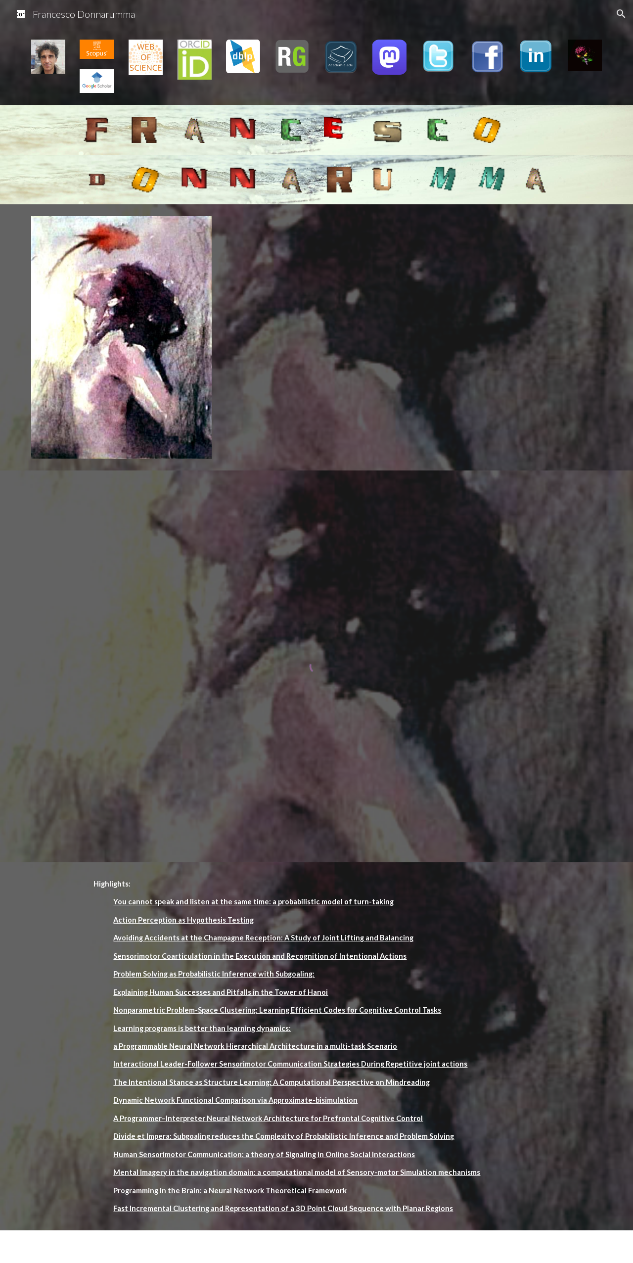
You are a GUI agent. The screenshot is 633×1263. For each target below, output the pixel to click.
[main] (292, 1046)
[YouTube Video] (341, 270)
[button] (621, 14)
